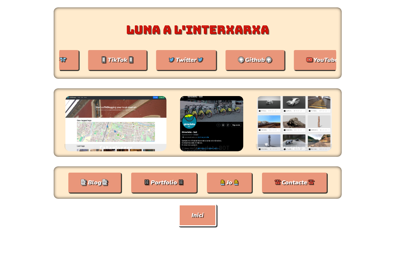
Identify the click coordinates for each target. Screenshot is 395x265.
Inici (197, 215)
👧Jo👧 (229, 183)
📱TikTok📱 (119, 60)
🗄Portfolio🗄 (164, 183)
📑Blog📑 (94, 183)
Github (257, 60)
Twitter (188, 60)
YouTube (328, 60)
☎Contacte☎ (294, 183)
